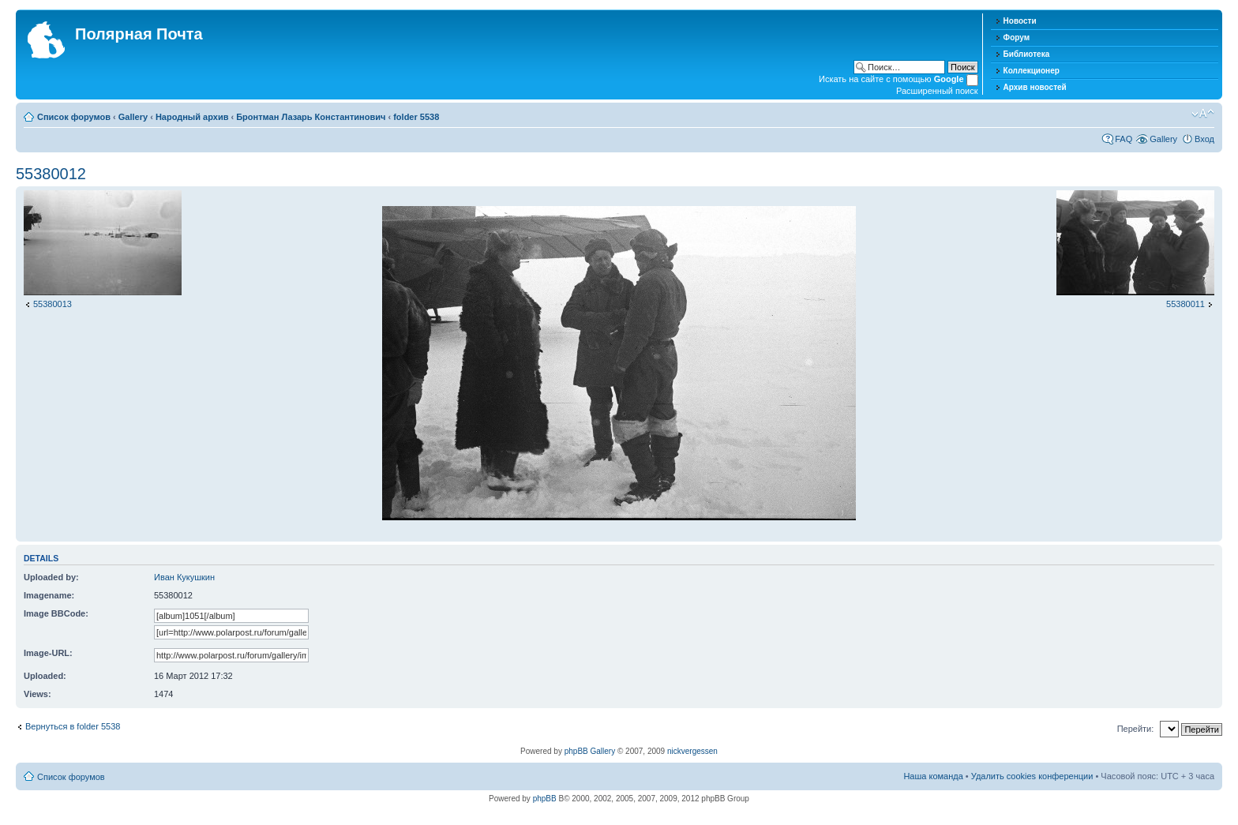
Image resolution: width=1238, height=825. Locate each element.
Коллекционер (1032, 70)
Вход (1204, 139)
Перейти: (1135, 728)
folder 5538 (416, 117)
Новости (1020, 21)
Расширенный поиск (937, 91)
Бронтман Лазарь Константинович (310, 117)
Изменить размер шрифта (1202, 114)
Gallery (133, 117)
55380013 (52, 304)
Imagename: (49, 595)
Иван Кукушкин (184, 577)
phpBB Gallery (590, 751)
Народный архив (192, 117)
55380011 (1185, 304)
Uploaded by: (51, 577)
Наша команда (932, 776)
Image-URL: (48, 653)
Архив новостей (1035, 87)
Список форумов (74, 117)
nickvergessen (692, 751)
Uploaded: (45, 676)
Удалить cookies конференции (1032, 776)
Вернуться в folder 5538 (72, 726)
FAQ (1123, 139)
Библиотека (1027, 54)
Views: (37, 694)
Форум (1017, 37)
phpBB (545, 798)
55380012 (51, 173)
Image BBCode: (56, 613)
